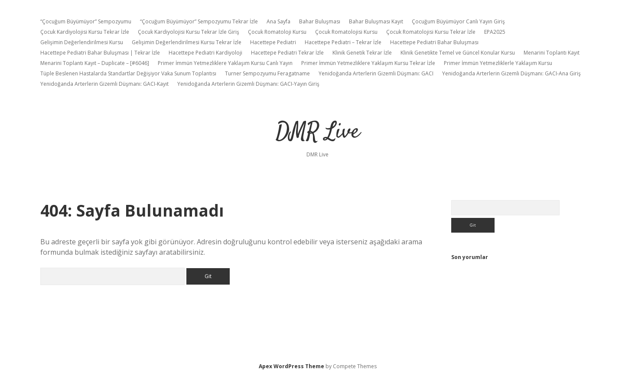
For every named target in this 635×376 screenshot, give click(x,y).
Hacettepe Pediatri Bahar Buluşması (434, 42)
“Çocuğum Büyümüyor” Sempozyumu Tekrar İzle (199, 21)
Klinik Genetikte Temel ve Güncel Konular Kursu (458, 52)
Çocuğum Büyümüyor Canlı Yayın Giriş (458, 21)
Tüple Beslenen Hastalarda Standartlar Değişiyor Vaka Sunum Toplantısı (128, 73)
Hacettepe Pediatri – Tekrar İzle (343, 42)
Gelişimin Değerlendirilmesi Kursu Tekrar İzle (186, 42)
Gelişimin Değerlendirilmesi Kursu (81, 42)
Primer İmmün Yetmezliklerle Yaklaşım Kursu (498, 63)
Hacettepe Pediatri (273, 42)
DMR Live (318, 132)
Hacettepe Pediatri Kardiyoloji (205, 52)
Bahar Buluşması (319, 21)
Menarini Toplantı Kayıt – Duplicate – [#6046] (94, 63)
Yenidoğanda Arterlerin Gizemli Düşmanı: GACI (376, 73)
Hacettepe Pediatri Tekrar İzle (287, 52)
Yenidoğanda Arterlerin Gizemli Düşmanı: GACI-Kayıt (104, 84)
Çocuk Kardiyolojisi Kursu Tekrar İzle (84, 32)
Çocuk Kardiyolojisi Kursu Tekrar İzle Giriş (188, 32)
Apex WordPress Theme (291, 366)
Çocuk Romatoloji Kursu (277, 32)
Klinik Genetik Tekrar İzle (362, 52)
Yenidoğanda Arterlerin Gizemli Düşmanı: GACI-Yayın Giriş (248, 84)
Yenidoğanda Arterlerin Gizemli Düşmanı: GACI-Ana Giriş (511, 73)
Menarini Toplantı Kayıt (552, 52)
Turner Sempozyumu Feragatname (267, 73)
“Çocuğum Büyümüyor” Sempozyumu (85, 21)
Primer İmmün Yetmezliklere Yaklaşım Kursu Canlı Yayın (225, 63)
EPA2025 (494, 32)
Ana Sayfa (278, 21)
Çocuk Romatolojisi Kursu (346, 32)
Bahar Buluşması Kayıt (376, 21)
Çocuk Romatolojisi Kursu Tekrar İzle (430, 32)
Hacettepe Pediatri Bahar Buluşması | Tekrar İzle (100, 52)
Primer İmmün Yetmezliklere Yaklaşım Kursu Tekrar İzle (368, 63)
